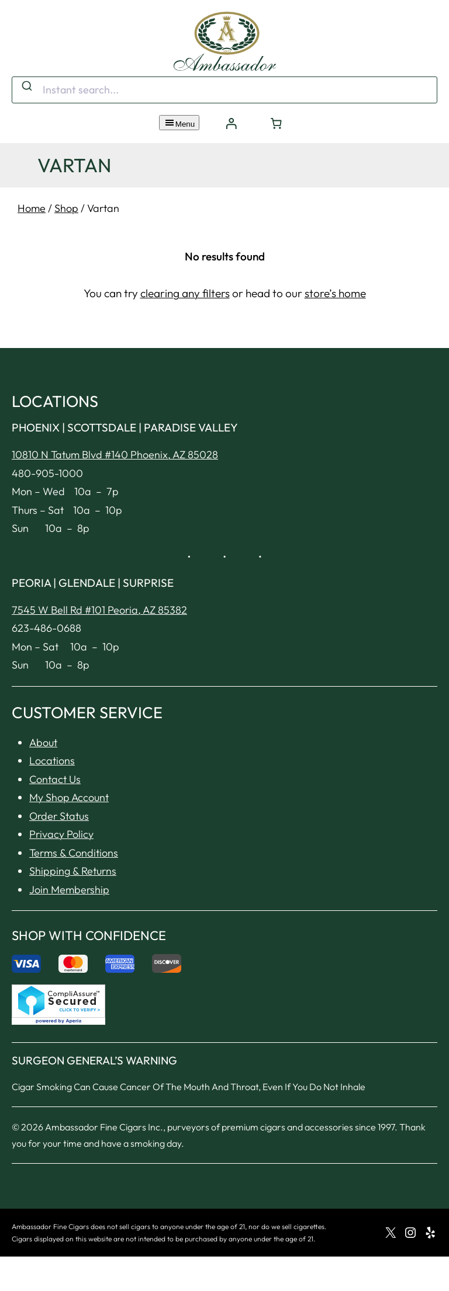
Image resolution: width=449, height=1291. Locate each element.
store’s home (335, 293)
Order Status (59, 816)
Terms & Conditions (73, 852)
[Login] (231, 123)
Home (32, 208)
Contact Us (55, 779)
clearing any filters (185, 293)
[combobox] (224, 89)
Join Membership (69, 889)
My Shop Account (69, 797)
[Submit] (26, 87)
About (43, 742)
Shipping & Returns (72, 871)
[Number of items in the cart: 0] (277, 123)
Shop (66, 208)
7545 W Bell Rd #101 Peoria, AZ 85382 (99, 610)
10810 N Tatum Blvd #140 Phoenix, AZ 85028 (115, 454)
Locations (52, 760)
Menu (179, 122)
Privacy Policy (61, 834)
